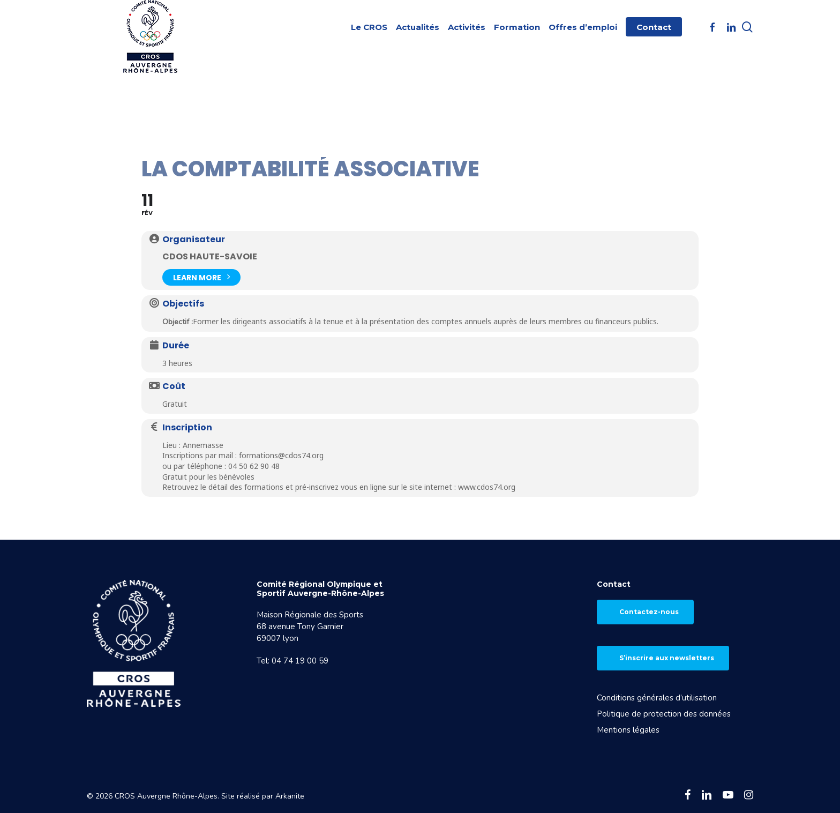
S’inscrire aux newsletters (666, 658)
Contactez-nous (649, 612)
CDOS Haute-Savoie (209, 256)
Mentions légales (628, 730)
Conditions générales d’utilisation (657, 697)
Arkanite (289, 796)
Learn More (201, 276)
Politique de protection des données (664, 713)
